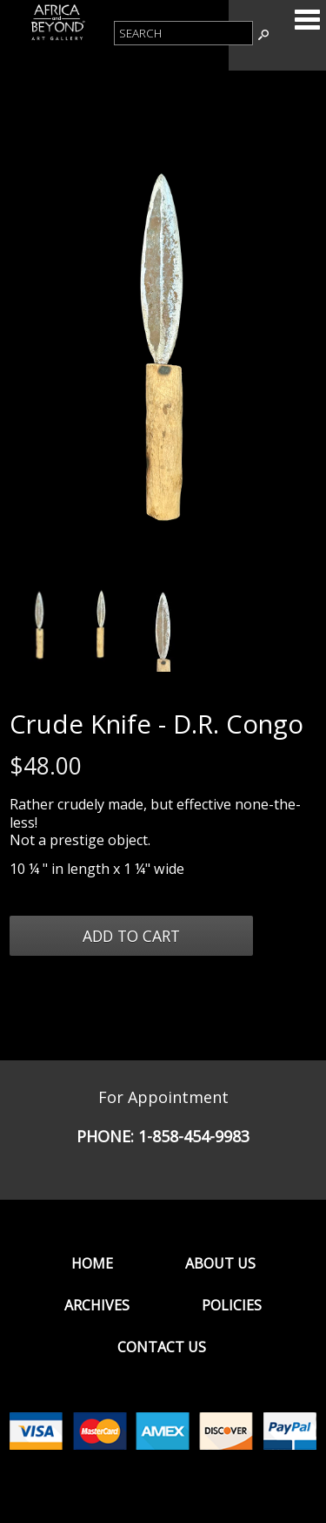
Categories (307, 19)
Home (92, 1263)
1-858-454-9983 (193, 1136)
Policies (232, 1305)
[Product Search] (183, 33)
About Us (220, 1263)
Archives (97, 1305)
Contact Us (161, 1347)
